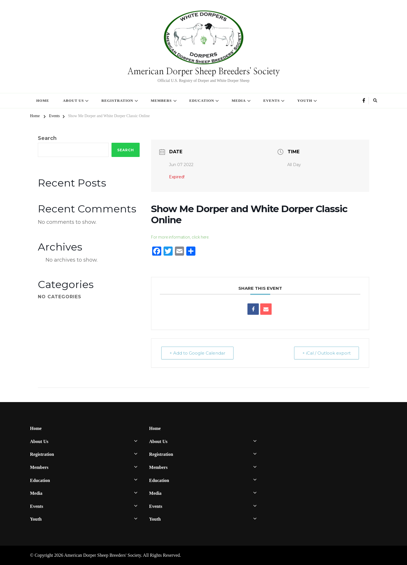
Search (47, 138)
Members (161, 100)
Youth (304, 100)
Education (201, 100)
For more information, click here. (180, 237)
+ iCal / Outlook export (326, 353)
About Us (73, 100)
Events (271, 100)
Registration (117, 100)
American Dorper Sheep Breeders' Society (203, 71)
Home (42, 100)
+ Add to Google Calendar (197, 353)
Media (239, 100)
